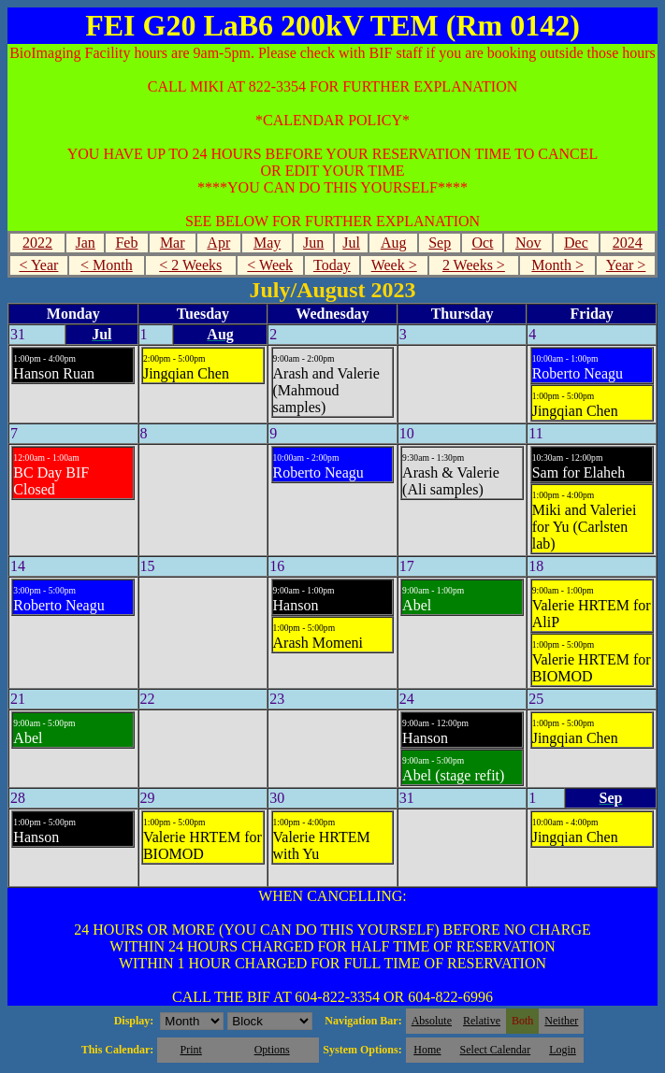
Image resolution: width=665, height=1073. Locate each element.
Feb (126, 242)
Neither (561, 1020)
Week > (394, 265)
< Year (38, 265)
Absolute (432, 1020)
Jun (313, 242)
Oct (482, 242)
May (267, 242)
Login (562, 1049)
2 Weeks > (473, 265)
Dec (576, 242)
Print (190, 1049)
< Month (106, 265)
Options (272, 1049)
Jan (85, 242)
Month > (557, 265)
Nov (528, 242)
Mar (172, 242)
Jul (351, 242)
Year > (626, 265)
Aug (394, 242)
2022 (37, 242)
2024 (628, 242)
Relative (481, 1020)
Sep (439, 242)
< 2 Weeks (190, 265)
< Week (270, 265)
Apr (218, 242)
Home (427, 1049)
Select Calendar (495, 1049)
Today (332, 265)
